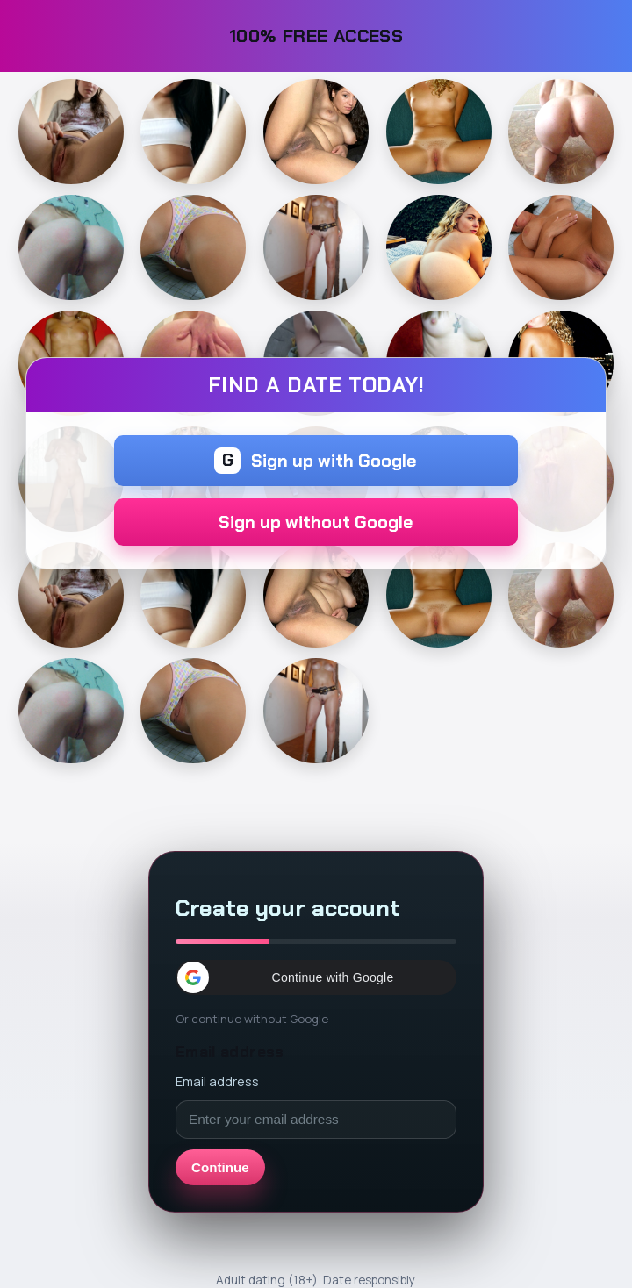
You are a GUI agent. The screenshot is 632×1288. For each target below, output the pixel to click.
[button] (316, 977)
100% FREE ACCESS (316, 35)
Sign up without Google (316, 522)
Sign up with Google (315, 460)
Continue (220, 1167)
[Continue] (71, 131)
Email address (217, 1081)
